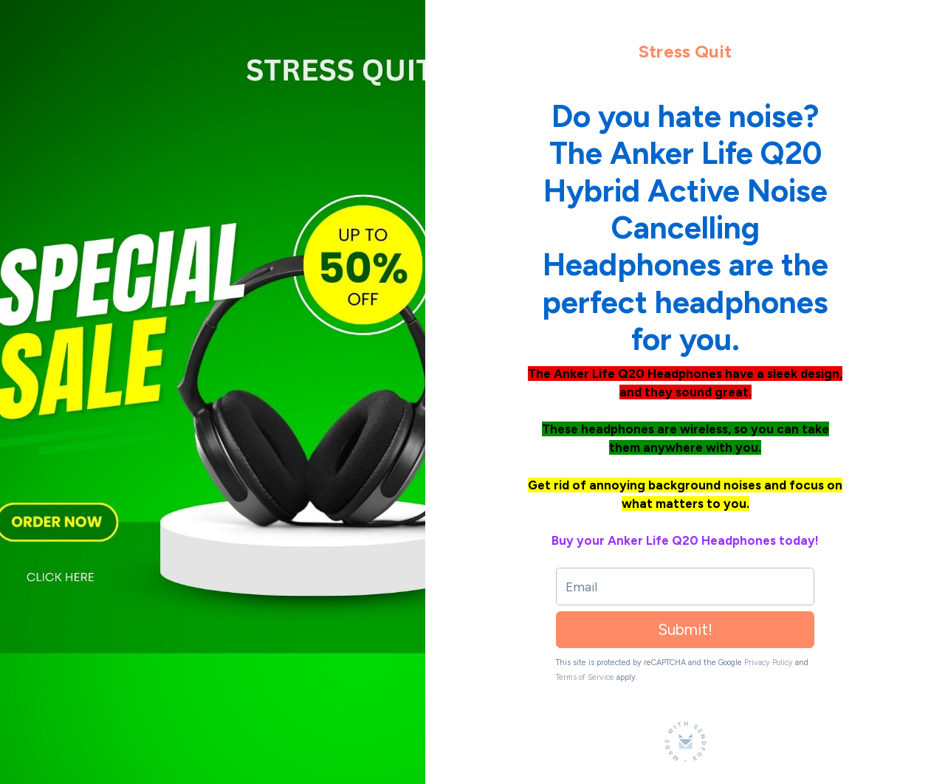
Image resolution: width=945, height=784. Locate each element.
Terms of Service (585, 677)
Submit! (685, 629)
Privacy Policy (768, 662)
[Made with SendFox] (685, 741)
